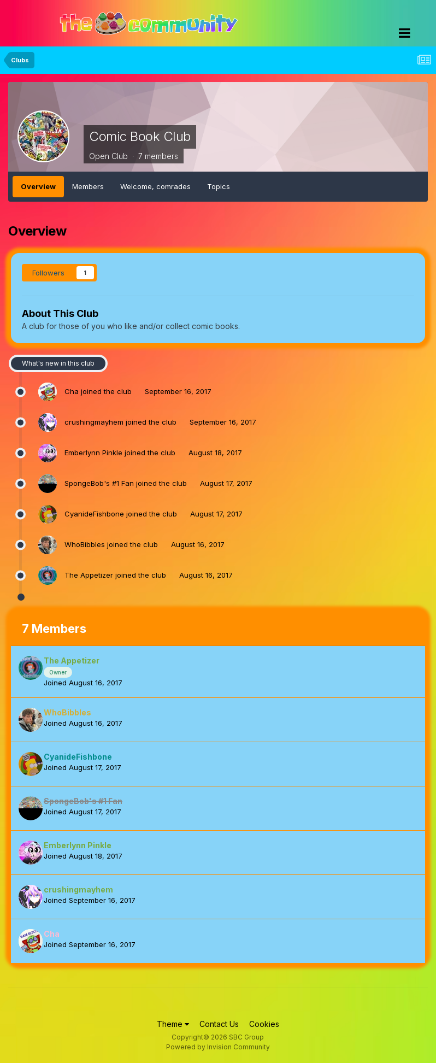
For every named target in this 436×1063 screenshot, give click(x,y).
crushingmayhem (93, 422)
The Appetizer (88, 575)
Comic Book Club (140, 136)
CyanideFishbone (94, 513)
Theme (173, 1024)
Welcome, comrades (155, 186)
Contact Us (219, 1024)
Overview (38, 186)
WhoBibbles (84, 544)
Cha (71, 391)
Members (88, 186)
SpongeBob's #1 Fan (99, 483)
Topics (218, 186)
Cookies (264, 1024)
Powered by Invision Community (218, 1047)
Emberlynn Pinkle (93, 452)
